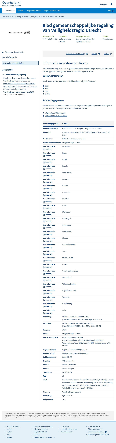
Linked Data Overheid (69, 429)
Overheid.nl (8, 11)
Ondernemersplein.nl (96, 432)
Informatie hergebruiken (43, 426)
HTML (47, 94)
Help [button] (109, 11)
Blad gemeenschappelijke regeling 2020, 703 (31, 17)
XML (47, 91)
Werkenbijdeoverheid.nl (97, 434)
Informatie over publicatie (13, 63)
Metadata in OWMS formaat (56, 115)
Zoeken (9, 437)
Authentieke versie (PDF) (77, 54)
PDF (46, 85)
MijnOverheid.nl (94, 426)
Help (8, 434)
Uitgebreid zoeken (34, 11)
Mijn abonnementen (52, 11)
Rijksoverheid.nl (94, 429)
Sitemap (37, 434)
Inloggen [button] (103, 4)
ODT (47, 88)
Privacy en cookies (41, 429)
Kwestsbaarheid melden (43, 437)
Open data (65, 426)
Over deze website (13, 426)
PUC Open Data (67, 432)
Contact (9, 429)
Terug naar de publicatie (14, 52)
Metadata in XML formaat (55, 113)
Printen (96, 54)
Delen (108, 54)
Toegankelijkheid (40, 432)
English (9, 432)
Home (20, 11)
